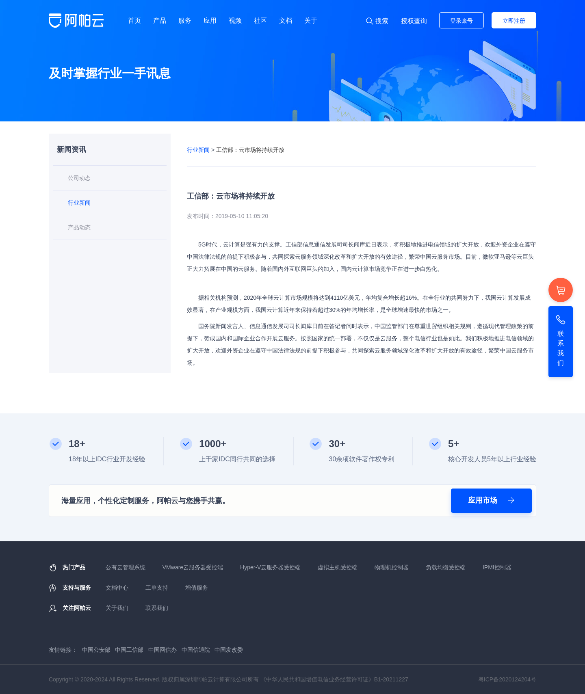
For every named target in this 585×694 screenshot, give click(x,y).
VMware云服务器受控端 (192, 567)
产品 (159, 20)
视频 (235, 20)
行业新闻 (79, 202)
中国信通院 (196, 649)
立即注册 (514, 20)
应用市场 (491, 501)
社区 (260, 20)
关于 (310, 20)
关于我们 (117, 608)
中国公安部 (96, 649)
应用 (210, 20)
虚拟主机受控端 (338, 567)
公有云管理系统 (125, 567)
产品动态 (79, 227)
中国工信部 (129, 649)
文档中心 (117, 587)
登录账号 (461, 20)
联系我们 (156, 608)
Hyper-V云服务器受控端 (270, 567)
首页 (134, 20)
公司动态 (79, 178)
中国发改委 (228, 649)
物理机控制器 (392, 567)
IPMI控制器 (497, 567)
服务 (184, 20)
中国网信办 (162, 649)
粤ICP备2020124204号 (507, 679)
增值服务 (196, 587)
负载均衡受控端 (446, 567)
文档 (285, 20)
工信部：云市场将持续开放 (250, 150)
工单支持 (156, 587)
